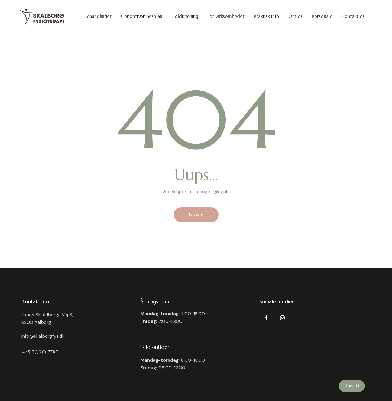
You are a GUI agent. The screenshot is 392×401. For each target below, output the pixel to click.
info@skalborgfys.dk (42, 336)
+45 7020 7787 (39, 352)
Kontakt (351, 385)
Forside (196, 214)
